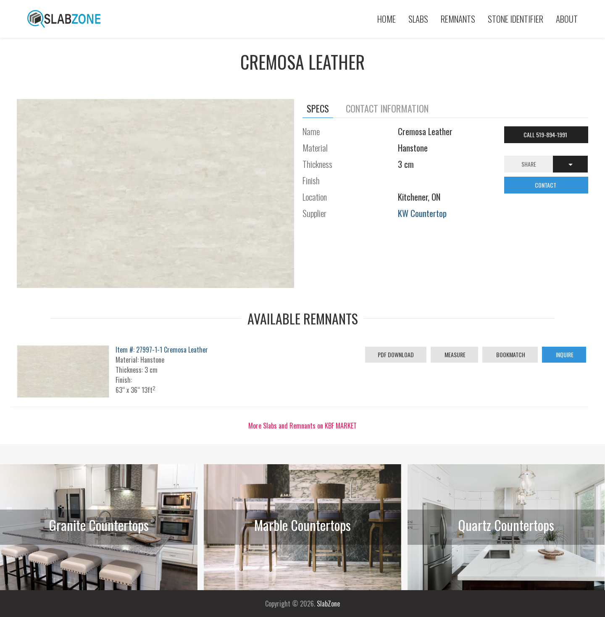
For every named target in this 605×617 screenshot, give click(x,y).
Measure (454, 354)
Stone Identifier (515, 18)
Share (528, 163)
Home (386, 18)
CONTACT (546, 184)
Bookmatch (510, 354)
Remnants (458, 18)
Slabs (418, 18)
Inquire (564, 354)
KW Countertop (422, 213)
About (567, 18)
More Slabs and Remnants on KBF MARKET (302, 426)
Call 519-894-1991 (545, 134)
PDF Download (396, 354)
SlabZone (328, 604)
